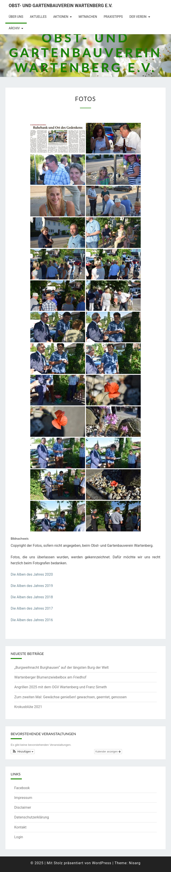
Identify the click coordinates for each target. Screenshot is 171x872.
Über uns (16, 16)
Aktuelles (38, 16)
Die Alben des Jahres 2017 (32, 608)
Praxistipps (113, 16)
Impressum (23, 798)
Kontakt (20, 827)
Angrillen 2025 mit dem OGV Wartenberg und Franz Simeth (60, 687)
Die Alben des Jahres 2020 (32, 574)
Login (18, 837)
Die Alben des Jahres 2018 (32, 597)
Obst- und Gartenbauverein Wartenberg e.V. (60, 5)
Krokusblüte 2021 (28, 707)
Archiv (14, 28)
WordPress (101, 863)
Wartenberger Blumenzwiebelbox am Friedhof (50, 677)
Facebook (22, 788)
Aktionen (60, 16)
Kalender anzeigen (108, 751)
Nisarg (135, 863)
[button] (23, 751)
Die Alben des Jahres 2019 (32, 586)
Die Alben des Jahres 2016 (32, 620)
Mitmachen (88, 16)
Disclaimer (22, 807)
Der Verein (138, 16)
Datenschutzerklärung (31, 817)
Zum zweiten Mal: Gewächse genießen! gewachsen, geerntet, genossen (70, 697)
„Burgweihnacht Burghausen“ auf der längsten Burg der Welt (61, 667)
